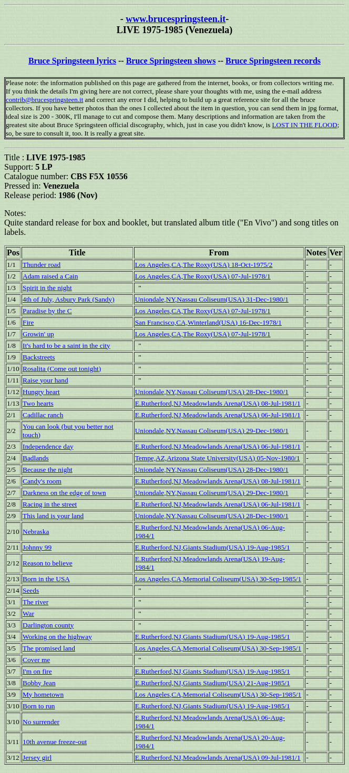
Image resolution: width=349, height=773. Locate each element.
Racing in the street (50, 504)
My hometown (43, 694)
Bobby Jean (39, 683)
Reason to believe (48, 563)
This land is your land (53, 516)
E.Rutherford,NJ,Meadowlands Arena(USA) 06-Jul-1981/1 (218, 415)
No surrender (41, 722)
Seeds (31, 590)
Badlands (36, 458)
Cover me (36, 660)
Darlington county (48, 625)
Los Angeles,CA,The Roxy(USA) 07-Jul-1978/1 (203, 276)
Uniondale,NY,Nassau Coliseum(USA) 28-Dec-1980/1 (212, 392)
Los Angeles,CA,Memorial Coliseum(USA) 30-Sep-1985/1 (218, 579)
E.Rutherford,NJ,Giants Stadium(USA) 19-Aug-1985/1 (212, 547)
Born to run (39, 706)
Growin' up (38, 334)
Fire (28, 322)
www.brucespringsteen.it (175, 19)
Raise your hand (45, 380)
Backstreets (39, 357)
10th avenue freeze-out (55, 742)
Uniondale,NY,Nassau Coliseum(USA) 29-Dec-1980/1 (212, 431)
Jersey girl (37, 757)
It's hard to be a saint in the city (66, 345)
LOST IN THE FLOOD (304, 125)
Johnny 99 (37, 547)
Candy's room (42, 481)
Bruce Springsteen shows (171, 60)
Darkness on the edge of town (64, 493)
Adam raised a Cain (50, 276)
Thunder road (41, 265)
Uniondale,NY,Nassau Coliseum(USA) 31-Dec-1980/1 (212, 299)
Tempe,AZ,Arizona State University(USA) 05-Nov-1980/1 (217, 458)
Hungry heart (41, 392)
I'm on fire (37, 671)
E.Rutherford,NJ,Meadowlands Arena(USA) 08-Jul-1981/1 (218, 403)
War (28, 613)
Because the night (48, 469)
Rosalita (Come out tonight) (62, 369)
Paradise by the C (47, 311)
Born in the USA (46, 579)
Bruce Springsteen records (273, 60)
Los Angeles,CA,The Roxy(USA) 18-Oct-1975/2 (204, 265)
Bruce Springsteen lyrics (72, 60)
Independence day (48, 446)
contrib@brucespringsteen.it (44, 100)
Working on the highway (57, 637)
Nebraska (36, 531)
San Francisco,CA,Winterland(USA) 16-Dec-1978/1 (208, 322)
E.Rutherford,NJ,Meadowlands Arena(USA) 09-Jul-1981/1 (218, 757)
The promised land (49, 648)
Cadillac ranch (43, 415)
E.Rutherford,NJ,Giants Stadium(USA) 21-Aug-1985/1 (212, 683)
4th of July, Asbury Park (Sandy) (69, 299)
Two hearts (38, 403)
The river (35, 602)
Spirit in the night (47, 288)
